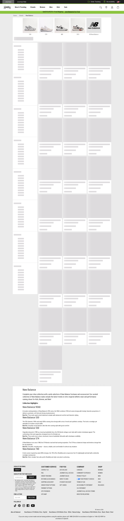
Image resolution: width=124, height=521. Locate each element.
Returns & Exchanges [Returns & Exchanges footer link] (48, 479)
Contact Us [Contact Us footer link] (45, 470)
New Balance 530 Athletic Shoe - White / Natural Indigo (64, 512)
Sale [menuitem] (58, 7)
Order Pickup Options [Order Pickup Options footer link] (48, 485)
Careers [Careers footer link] (79, 470)
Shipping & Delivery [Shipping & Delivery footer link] (47, 482)
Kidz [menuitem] (52, 7)
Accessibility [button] (109, 2)
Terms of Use (28, 485)
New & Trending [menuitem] (18, 7)
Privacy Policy (18, 487)
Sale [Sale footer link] (99, 482)
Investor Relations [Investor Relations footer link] (83, 494)
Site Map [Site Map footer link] (44, 494)
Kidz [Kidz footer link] (99, 479)
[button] (118, 2)
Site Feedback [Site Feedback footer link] (45, 491)
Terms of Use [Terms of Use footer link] (81, 482)
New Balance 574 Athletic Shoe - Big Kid (35, 512)
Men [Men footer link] (99, 476)
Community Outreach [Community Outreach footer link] (83, 473)
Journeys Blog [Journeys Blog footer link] (64, 476)
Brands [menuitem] (29, 7)
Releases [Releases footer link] (101, 485)
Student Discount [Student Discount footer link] (65, 482)
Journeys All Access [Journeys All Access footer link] (66, 473)
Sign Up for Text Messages (23, 474)
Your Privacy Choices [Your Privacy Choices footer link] (85, 479)
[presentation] (19, 7)
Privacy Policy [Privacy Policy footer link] (81, 476)
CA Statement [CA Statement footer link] (81, 488)
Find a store (18, 494)
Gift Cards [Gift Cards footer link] (63, 485)
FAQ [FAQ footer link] (42, 473)
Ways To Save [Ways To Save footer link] (64, 479)
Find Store (31, 497)
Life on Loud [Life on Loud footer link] (63, 470)
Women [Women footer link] (100, 473)
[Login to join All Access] (53, 12)
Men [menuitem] (45, 7)
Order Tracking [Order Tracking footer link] (46, 476)
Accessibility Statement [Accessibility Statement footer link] (84, 485)
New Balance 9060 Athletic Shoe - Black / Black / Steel (97, 512)
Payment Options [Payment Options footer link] (46, 488)
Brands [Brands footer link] (100, 470)
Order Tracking (93, 2)
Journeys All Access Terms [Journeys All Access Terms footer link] (86, 491)
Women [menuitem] (38, 7)
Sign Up (17, 470)
